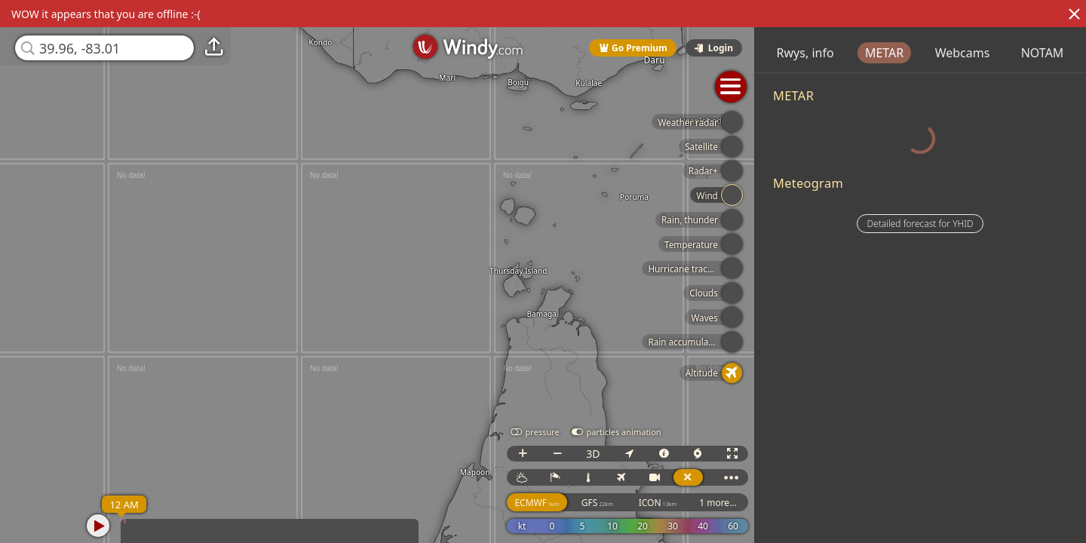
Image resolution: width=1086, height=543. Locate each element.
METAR (969, 52)
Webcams (1047, 52)
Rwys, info (890, 52)
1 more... (761, 502)
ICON (701, 502)
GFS (640, 502)
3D (636, 453)
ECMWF (579, 502)
